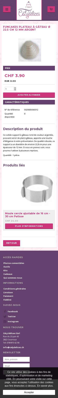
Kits (5, 270)
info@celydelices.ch (13, 347)
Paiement (8, 296)
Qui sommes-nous (12, 277)
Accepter (29, 392)
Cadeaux (7, 274)
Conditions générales (14, 288)
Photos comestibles (13, 263)
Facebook (10, 311)
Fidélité (7, 299)
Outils (6, 266)
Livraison (8, 292)
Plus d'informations (29, 226)
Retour (11, 243)
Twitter (9, 316)
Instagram (11, 321)
